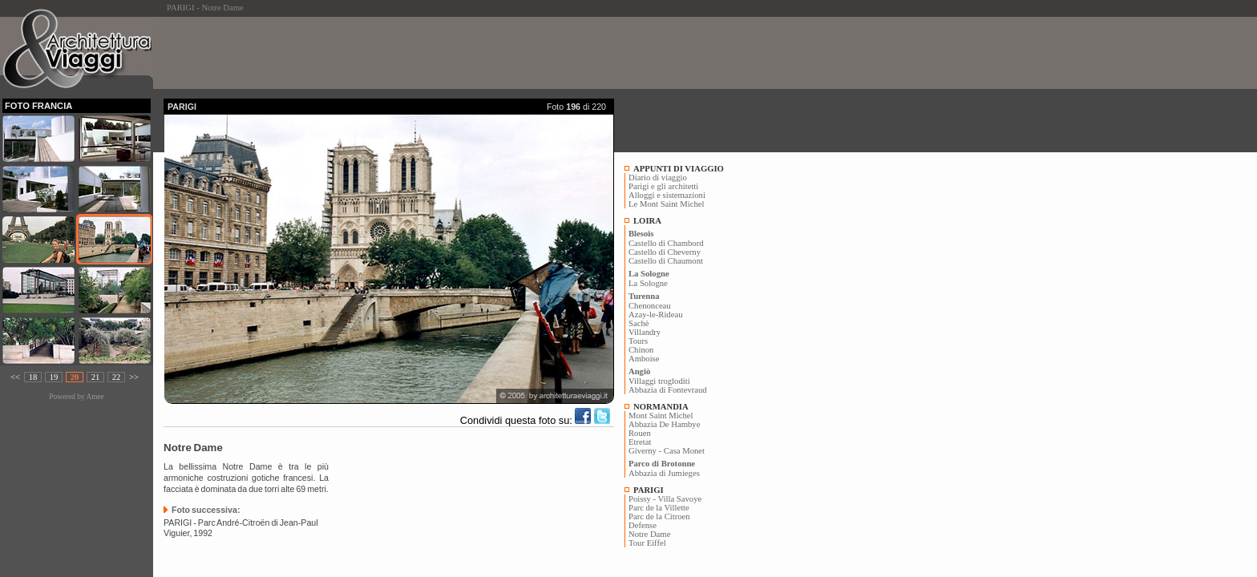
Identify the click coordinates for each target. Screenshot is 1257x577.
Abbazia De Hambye (664, 424)
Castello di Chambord (666, 243)
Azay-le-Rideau (655, 314)
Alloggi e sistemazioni (666, 195)
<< (15, 377)
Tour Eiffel (647, 543)
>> (134, 377)
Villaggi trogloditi (659, 381)
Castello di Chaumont (665, 260)
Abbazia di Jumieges (664, 473)
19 (54, 377)
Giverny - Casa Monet (666, 450)
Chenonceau (649, 305)
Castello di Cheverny (664, 252)
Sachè (638, 323)
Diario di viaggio (657, 177)
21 (95, 377)
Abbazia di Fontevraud (667, 389)
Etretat (639, 442)
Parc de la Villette (658, 507)
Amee (94, 397)
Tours (638, 341)
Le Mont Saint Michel (666, 204)
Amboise (643, 358)
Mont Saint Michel (660, 415)
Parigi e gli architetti (663, 186)
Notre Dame (649, 534)
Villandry (644, 332)
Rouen (639, 433)
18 (33, 377)
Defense (642, 525)
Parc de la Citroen (659, 516)
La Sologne (648, 283)
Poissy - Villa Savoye (664, 498)
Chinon (640, 349)
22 (116, 377)
